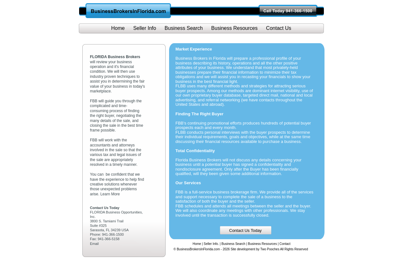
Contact (284, 244)
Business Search (233, 244)
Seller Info (144, 28)
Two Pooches (269, 249)
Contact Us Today (245, 230)
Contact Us (278, 28)
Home (197, 244)
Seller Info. (211, 244)
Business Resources (262, 244)
